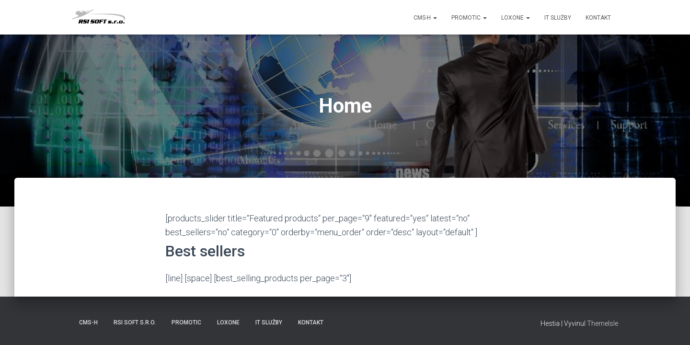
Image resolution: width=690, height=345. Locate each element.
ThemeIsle (602, 323)
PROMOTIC (469, 17)
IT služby (557, 17)
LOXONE (228, 322)
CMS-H (425, 17)
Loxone (515, 17)
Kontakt (598, 17)
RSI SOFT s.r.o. (135, 322)
